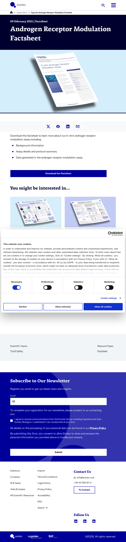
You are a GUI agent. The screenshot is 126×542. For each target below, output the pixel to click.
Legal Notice (44, 483)
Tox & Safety (16, 351)
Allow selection (63, 306)
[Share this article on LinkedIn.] (67, 126)
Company (15, 477)
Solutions (15, 471)
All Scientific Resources (22, 495)
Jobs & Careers (17, 489)
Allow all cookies (103, 306)
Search (43, 508)
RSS (40, 501)
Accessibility (44, 495)
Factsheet (102, 351)
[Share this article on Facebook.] (58, 126)
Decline (23, 306)
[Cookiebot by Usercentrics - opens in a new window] (110, 234)
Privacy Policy (98, 428)
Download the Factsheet (58, 173)
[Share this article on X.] (48, 126)
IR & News (15, 483)
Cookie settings (109, 298)
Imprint (41, 471)
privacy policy (87, 272)
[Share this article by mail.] (77, 126)
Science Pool (22, 12)
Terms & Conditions (47, 477)
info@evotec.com (84, 477)
